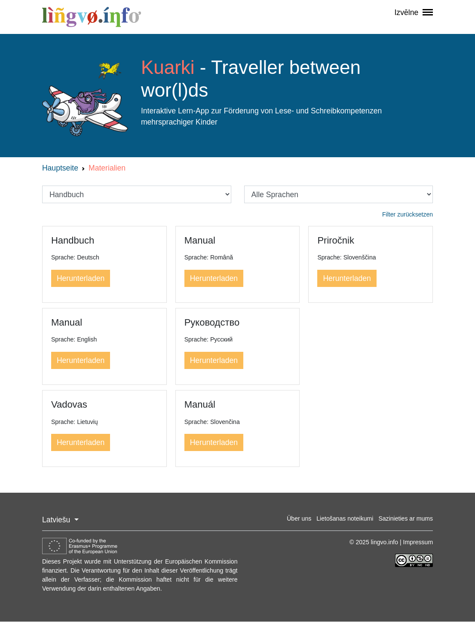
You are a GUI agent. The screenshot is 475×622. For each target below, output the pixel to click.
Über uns (299, 518)
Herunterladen (81, 278)
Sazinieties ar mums (405, 518)
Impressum (418, 542)
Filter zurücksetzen (407, 214)
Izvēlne (413, 12)
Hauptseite (60, 168)
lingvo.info (91, 17)
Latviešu (57, 519)
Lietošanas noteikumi (344, 518)
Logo (85, 100)
